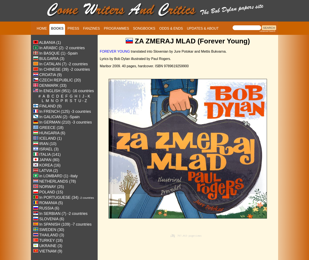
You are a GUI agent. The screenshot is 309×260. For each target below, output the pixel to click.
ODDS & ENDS (171, 28)
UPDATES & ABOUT (203, 28)
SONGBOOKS (144, 28)
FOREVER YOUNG (115, 51)
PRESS (73, 28)
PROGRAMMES (116, 28)
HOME (42, 28)
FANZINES (91, 28)
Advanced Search (267, 31)
